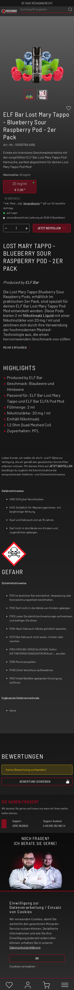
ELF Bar (32, 282)
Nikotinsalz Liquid (38, 315)
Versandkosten (31, 203)
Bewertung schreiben (45, 781)
